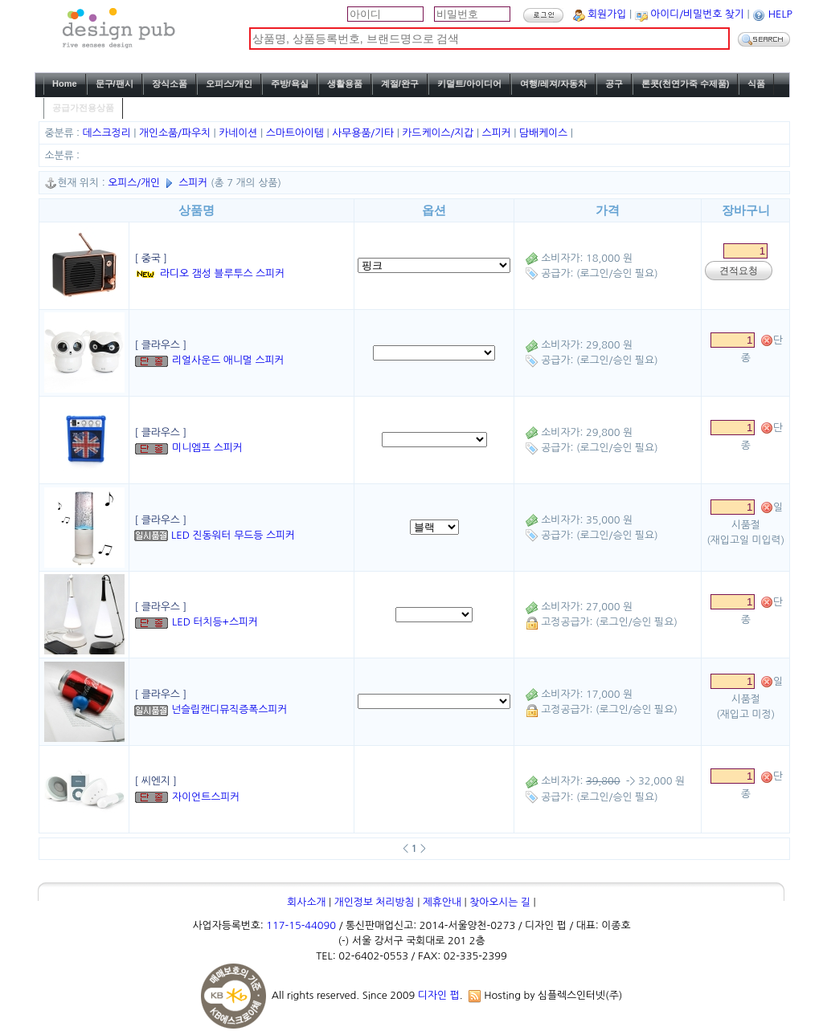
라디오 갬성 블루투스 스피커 (222, 273)
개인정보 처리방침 (374, 902)
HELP (780, 14)
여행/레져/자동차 (553, 83)
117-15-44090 (301, 925)
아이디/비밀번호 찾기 (697, 14)
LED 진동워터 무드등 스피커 (233, 535)
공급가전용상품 (83, 107)
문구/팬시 (114, 83)
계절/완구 (400, 83)
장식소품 (169, 83)
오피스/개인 (229, 83)
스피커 (498, 133)
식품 (756, 83)
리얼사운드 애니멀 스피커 (228, 360)
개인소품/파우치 (176, 133)
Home (64, 83)
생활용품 (344, 83)
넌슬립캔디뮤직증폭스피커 (229, 709)
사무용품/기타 (364, 133)
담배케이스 (545, 133)
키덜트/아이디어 (469, 83)
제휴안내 (442, 902)
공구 (614, 83)
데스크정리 (108, 133)
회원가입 (607, 14)
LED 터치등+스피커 (215, 622)
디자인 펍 (439, 995)
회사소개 (306, 902)
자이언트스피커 (206, 797)
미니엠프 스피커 (207, 447)
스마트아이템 (296, 133)
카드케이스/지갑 (439, 133)
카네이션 (239, 133)
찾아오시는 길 (499, 902)
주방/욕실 (290, 83)
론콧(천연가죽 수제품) (685, 83)
